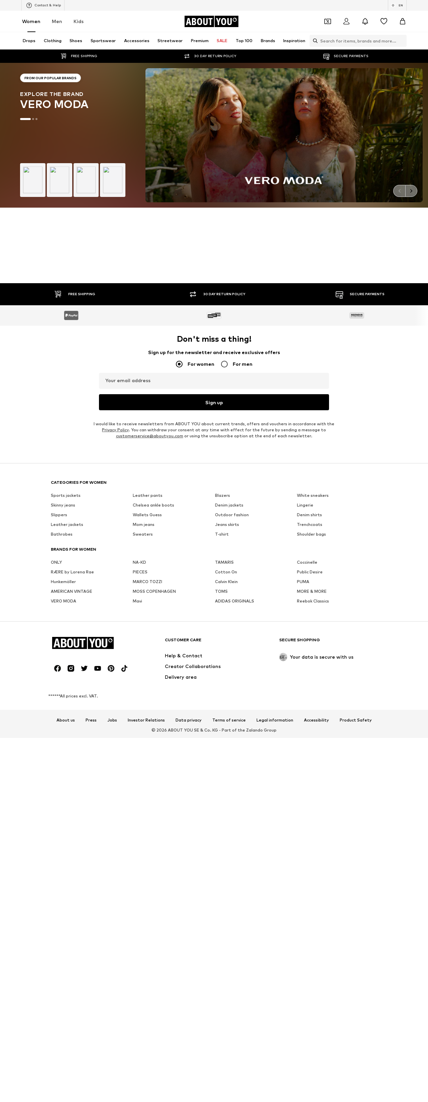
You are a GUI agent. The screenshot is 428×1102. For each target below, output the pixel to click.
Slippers (59, 476)
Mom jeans (143, 486)
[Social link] (58, 630)
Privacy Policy (115, 391)
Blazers (222, 457)
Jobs (112, 682)
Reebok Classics (313, 562)
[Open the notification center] (365, 21)
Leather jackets (67, 486)
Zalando (254, 691)
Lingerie (305, 466)
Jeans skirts (227, 486)
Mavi (137, 562)
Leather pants (148, 457)
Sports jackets (66, 457)
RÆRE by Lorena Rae (72, 533)
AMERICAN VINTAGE (71, 553)
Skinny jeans (63, 466)
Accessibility (316, 682)
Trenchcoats (309, 486)
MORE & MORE (312, 553)
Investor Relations (146, 682)
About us (66, 682)
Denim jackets (229, 466)
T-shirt (222, 496)
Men (57, 21)
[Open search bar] (314, 41)
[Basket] (403, 21)
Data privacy (189, 682)
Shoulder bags (311, 496)
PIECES (140, 533)
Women (31, 21)
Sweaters (143, 496)
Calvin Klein (226, 543)
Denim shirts (309, 476)
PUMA (303, 543)
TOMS (221, 553)
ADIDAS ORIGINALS (234, 562)
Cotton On (226, 533)
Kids (79, 21)
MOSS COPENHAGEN (154, 553)
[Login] (346, 21)
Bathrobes (62, 496)
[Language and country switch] (397, 5)
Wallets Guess (147, 476)
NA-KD (139, 524)
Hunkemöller (63, 543)
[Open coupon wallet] (328, 21)
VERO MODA (63, 562)
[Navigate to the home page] (211, 21)
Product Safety (356, 682)
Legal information (274, 682)
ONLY (56, 524)
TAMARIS (224, 524)
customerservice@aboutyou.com (149, 397)
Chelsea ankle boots (153, 466)
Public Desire (310, 533)
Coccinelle (307, 524)
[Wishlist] (384, 21)
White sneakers (313, 457)
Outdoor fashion (232, 476)
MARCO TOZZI (147, 543)
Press (91, 682)
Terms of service (229, 682)
